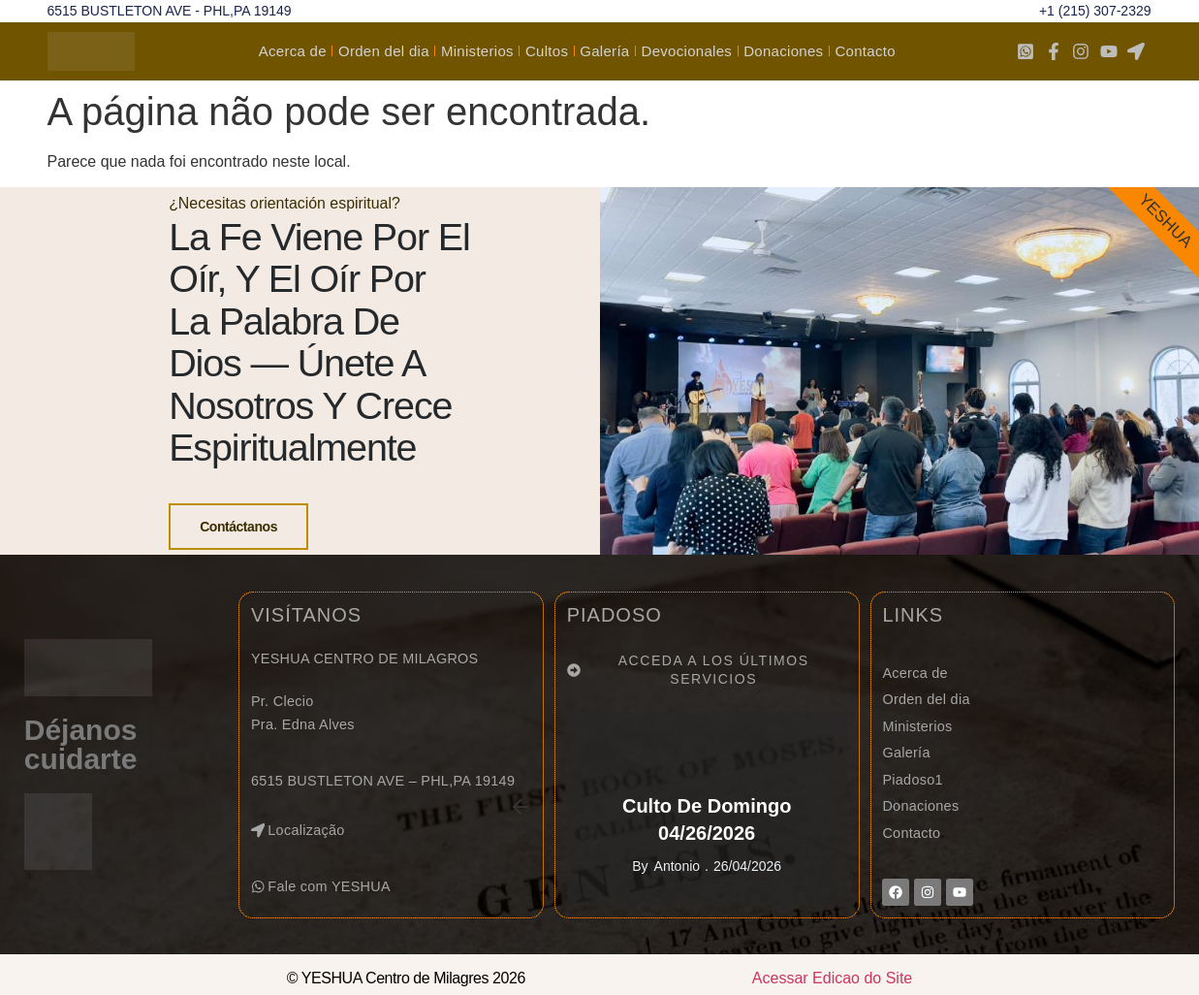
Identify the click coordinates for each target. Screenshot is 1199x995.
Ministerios (477, 51)
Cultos (546, 51)
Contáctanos (237, 542)
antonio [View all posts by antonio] (677, 895)
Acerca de (293, 51)
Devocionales (687, 51)
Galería (604, 51)
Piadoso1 (912, 809)
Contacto (865, 51)
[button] (324, 915)
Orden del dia (383, 51)
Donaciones (783, 51)
